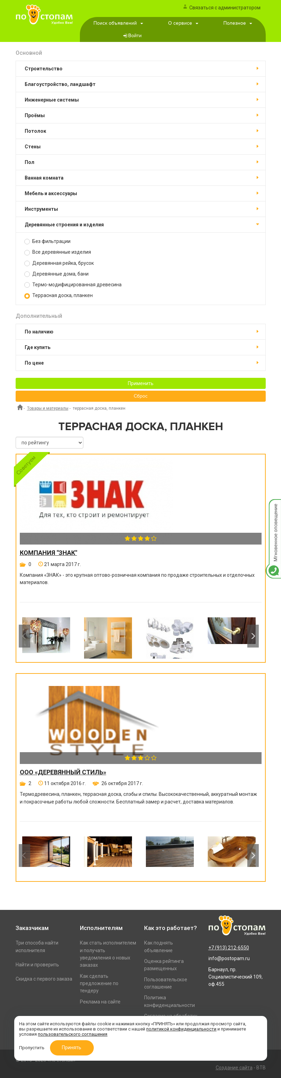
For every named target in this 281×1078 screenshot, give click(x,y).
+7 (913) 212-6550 (228, 947)
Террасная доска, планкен (58, 295)
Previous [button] (24, 636)
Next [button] (253, 636)
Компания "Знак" (48, 553)
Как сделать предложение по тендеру (99, 983)
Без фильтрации (47, 241)
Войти (135, 35)
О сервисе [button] (183, 23)
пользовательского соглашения (72, 1034)
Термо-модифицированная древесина (73, 285)
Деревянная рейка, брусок (59, 263)
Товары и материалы (47, 408)
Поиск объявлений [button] (118, 23)
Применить (141, 383)
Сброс (141, 396)
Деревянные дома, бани (56, 274)
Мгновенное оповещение (273, 506)
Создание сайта (234, 1067)
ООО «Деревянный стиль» (63, 772)
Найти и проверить (37, 964)
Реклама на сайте (100, 1002)
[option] (46, 636)
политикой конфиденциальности (181, 1029)
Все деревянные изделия (57, 252)
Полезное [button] (237, 23)
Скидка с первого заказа (44, 979)
